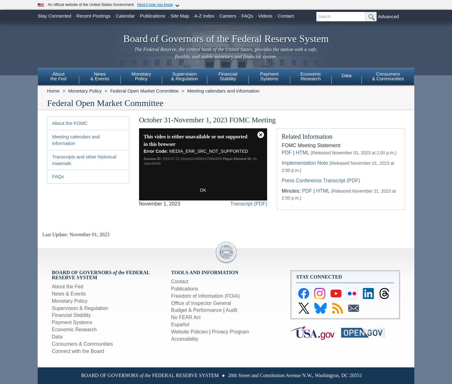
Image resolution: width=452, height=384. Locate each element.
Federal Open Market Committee (144, 90)
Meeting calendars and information (223, 90)
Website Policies (189, 331)
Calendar (125, 16)
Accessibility (184, 339)
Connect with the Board (78, 351)
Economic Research (74, 329)
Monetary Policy (85, 90)
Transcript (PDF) (248, 203)
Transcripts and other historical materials (84, 160)
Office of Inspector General (201, 303)
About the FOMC (70, 123)
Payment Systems (72, 322)
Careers (227, 16)
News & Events (69, 293)
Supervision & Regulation (80, 308)
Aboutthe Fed (59, 76)
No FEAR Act (186, 317)
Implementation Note (305, 163)
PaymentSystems (269, 76)
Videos (265, 16)
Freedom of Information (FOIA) (205, 296)
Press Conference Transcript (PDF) (321, 180)
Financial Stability (71, 315)
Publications (152, 16)
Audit (231, 310)
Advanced (388, 16)
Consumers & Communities (388, 76)
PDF (287, 152)
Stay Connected (54, 16)
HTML (302, 152)
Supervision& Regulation (184, 76)
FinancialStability (227, 76)
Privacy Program (230, 331)
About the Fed (67, 286)
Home (53, 90)
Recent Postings (93, 16)
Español (180, 324)
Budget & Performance (196, 310)
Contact (286, 16)
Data (347, 75)
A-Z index (204, 16)
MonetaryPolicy (141, 76)
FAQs (247, 16)
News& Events (99, 76)
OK (203, 190)
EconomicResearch (310, 76)
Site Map (179, 16)
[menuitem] (58, 77)
